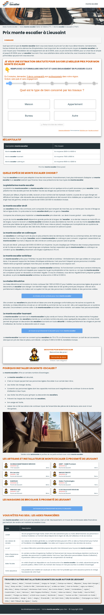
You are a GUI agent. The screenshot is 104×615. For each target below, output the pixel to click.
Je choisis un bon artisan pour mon (52, 297)
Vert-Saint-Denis (57, 599)
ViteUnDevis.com (84, 131)
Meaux (14, 585)
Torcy (7, 588)
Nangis (23, 599)
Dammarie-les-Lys (43, 588)
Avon (18, 593)
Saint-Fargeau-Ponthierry (40, 593)
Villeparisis (77, 585)
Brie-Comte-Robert (56, 590)
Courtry (34, 602)
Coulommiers (10, 593)
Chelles (7, 585)
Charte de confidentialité (64, 131)
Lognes (86, 590)
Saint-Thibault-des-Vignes (20, 602)
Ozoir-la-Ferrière (72, 588)
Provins (53, 593)
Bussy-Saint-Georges (90, 585)
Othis (7, 602)
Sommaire (9, 40)
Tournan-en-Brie (71, 596)
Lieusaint (8, 596)
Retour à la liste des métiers (52, 126)
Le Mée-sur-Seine (58, 588)
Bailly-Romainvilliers (72, 599)
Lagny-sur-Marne (86, 588)
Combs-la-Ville (28, 588)
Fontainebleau (77, 590)
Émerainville (45, 599)
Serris (29, 599)
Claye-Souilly (77, 593)
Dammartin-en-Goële (87, 596)
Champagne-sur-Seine (90, 599)
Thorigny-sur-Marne (20, 596)
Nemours (25, 593)
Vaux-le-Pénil (89, 593)
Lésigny (36, 599)
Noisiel (67, 590)
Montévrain (52, 596)
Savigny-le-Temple (48, 585)
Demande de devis (58, 358)
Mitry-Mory (9, 590)
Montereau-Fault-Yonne (38, 590)
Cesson (60, 596)
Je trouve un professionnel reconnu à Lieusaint (52, 510)
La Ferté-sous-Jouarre (38, 596)
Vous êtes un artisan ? (93, 131)
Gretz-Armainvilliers (12, 599)
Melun (21, 585)
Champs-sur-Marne (64, 585)
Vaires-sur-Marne (64, 593)
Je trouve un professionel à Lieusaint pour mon (52, 332)
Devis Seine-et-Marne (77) (35, 27)
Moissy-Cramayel (21, 590)
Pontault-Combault (32, 585)
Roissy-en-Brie (16, 588)
